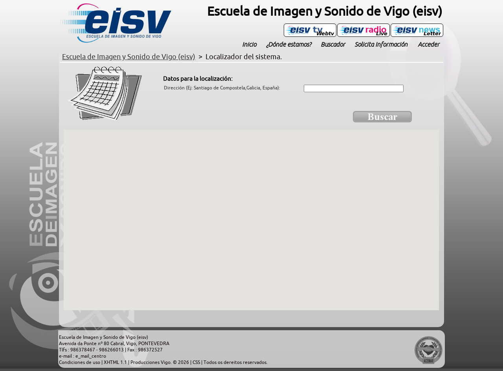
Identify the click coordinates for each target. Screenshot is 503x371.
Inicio (249, 44)
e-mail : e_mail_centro (82, 356)
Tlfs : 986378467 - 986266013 (92, 350)
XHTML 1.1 (116, 362)
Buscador (333, 44)
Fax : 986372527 (145, 350)
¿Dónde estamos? (288, 44)
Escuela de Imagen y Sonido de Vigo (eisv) (103, 337)
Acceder (428, 44)
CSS (197, 362)
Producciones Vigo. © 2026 (160, 362)
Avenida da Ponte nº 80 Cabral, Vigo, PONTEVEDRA (114, 343)
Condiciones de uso (80, 362)
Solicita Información (381, 44)
